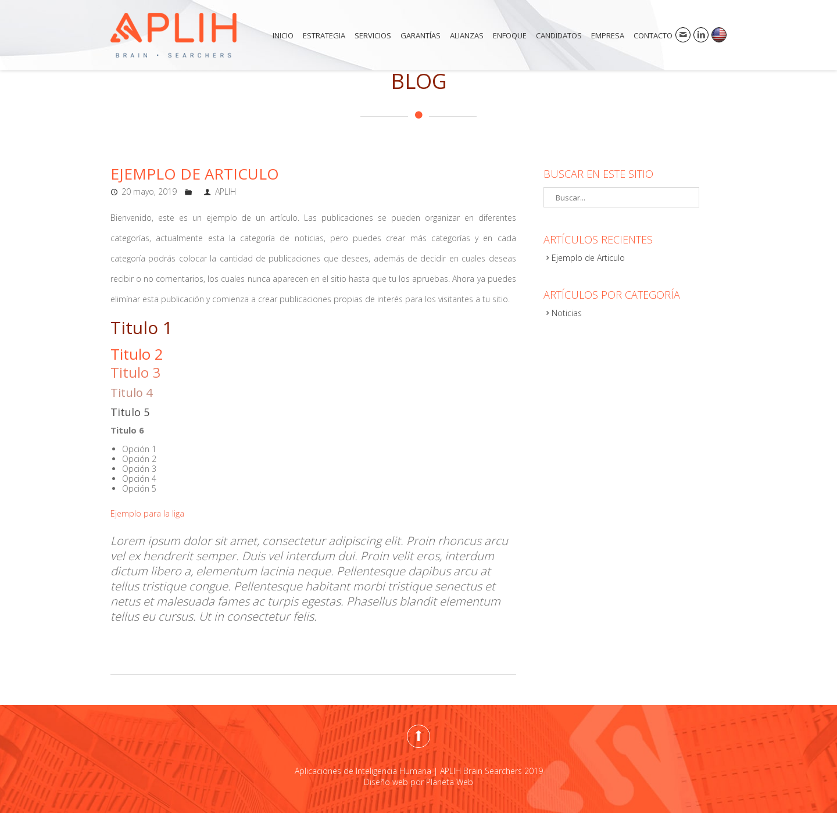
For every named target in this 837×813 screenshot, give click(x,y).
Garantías (420, 36)
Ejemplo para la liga (147, 513)
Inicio (283, 36)
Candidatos (559, 36)
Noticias (567, 312)
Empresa (607, 36)
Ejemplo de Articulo (194, 173)
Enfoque (510, 36)
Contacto (653, 36)
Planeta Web (449, 781)
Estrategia (324, 36)
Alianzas (467, 36)
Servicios (373, 36)
